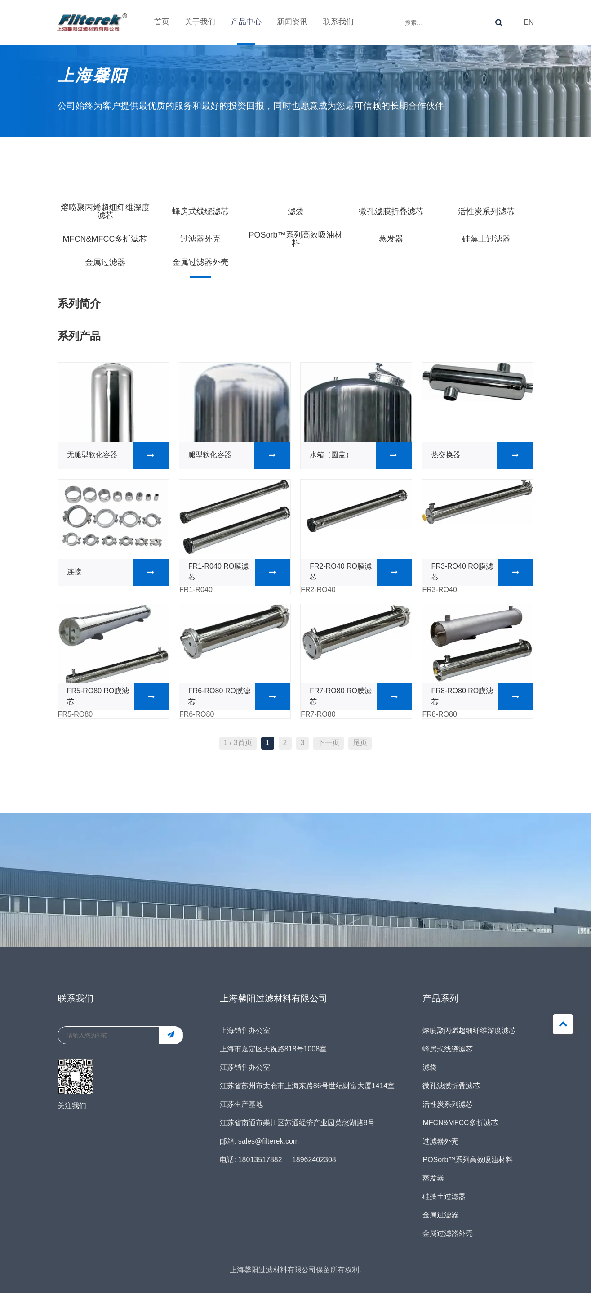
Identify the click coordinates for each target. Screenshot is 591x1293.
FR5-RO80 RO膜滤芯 (118, 696)
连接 (118, 572)
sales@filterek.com (268, 1141)
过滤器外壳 (200, 239)
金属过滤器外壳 (200, 263)
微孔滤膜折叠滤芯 (391, 212)
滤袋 (296, 212)
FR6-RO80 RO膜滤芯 (239, 696)
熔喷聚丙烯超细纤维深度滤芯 (105, 212)
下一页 (328, 743)
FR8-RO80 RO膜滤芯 (482, 696)
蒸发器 (391, 239)
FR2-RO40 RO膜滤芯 (361, 572)
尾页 (360, 743)
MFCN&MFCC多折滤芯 (105, 239)
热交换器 (482, 455)
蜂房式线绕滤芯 (200, 212)
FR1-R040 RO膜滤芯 (239, 572)
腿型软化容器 (239, 455)
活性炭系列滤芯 (486, 212)
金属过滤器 (105, 263)
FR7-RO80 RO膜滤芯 (361, 696)
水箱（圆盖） (361, 455)
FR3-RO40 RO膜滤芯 (482, 572)
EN (528, 19)
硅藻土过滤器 (486, 239)
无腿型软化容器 (118, 455)
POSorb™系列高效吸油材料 (295, 239)
